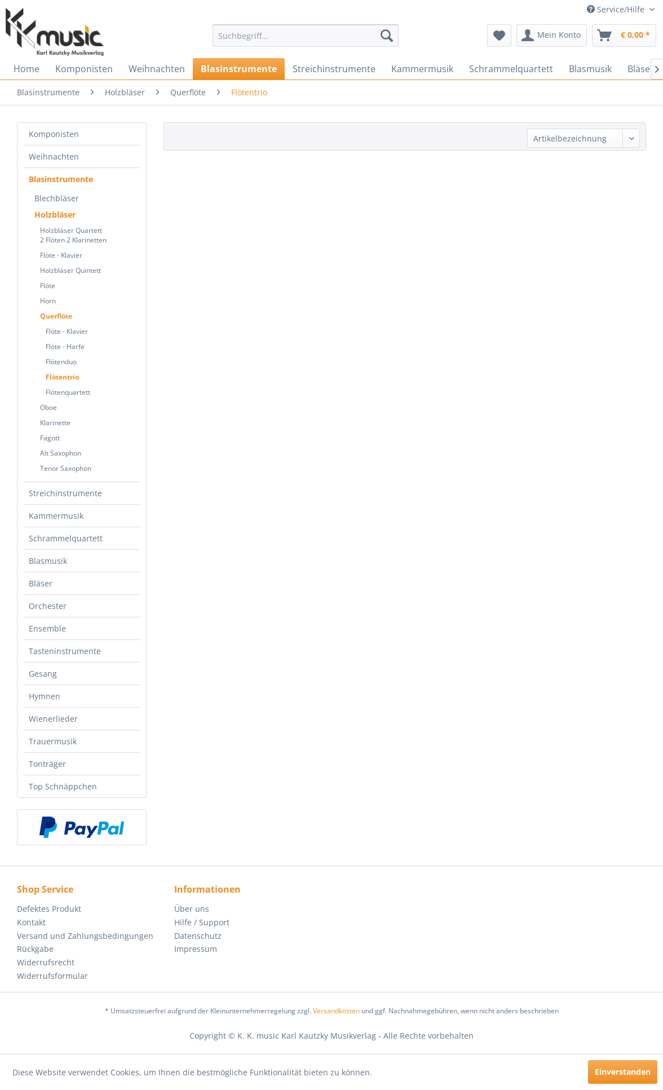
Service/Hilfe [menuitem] (617, 9)
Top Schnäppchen (63, 786)
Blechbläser (56, 198)
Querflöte (56, 316)
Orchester (48, 606)
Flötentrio (62, 377)
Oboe (48, 407)
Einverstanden (623, 1071)
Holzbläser (55, 214)
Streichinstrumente (65, 493)
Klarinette (55, 422)
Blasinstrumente (61, 179)
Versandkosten (336, 1011)
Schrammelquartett (66, 538)
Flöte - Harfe (65, 346)
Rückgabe (35, 948)
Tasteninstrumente (65, 651)
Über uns (191, 908)
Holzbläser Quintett (70, 270)
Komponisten (54, 134)
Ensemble (47, 628)
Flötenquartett (68, 392)
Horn (48, 301)
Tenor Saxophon (65, 468)
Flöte (47, 285)
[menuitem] (305, 35)
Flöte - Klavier (61, 255)
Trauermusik (53, 741)
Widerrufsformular (52, 975)
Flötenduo (61, 362)
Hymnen (44, 696)
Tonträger (47, 763)
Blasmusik (48, 560)
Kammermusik (56, 515)
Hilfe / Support (201, 922)
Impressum (195, 948)
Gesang (43, 673)
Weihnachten (54, 156)
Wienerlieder (53, 718)
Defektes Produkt (49, 908)
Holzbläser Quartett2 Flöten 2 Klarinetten (73, 235)
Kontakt (31, 922)
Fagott (50, 438)
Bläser (40, 583)
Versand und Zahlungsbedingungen (85, 935)
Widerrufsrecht (45, 962)
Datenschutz (198, 935)
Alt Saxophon (60, 453)
